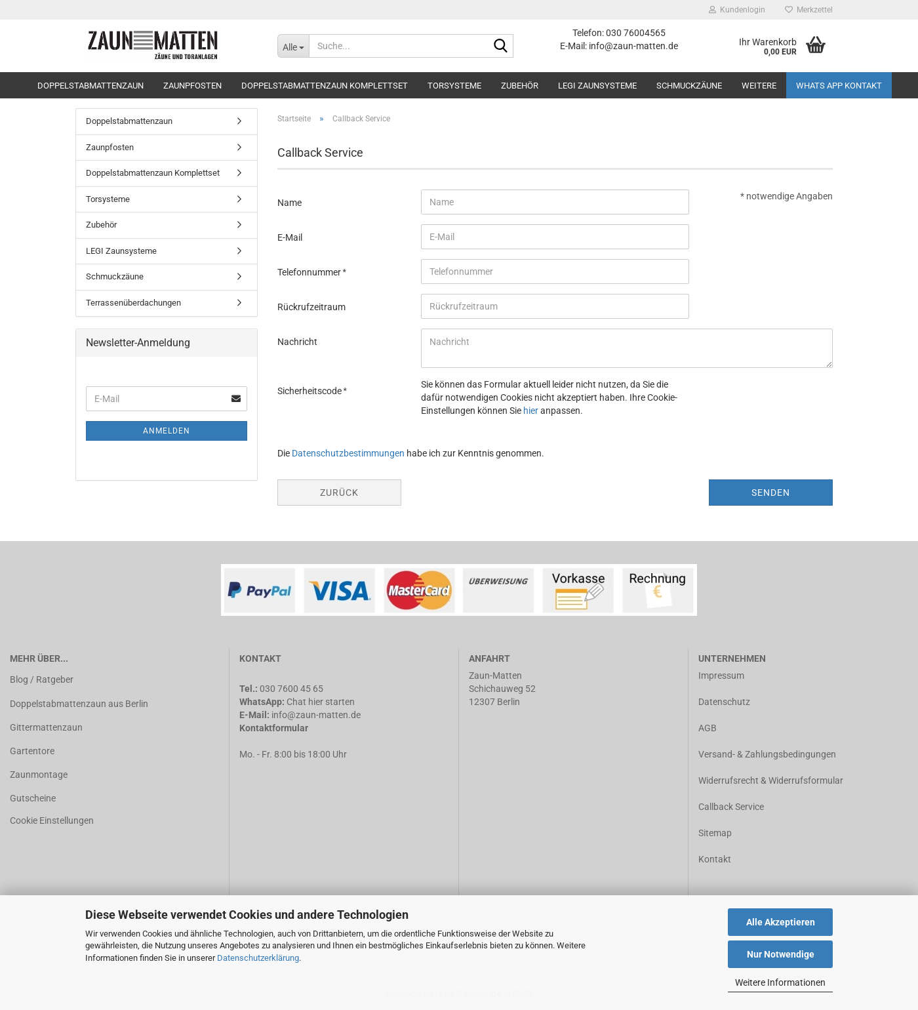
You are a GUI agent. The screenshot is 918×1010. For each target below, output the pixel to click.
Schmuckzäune (689, 86)
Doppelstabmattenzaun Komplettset (324, 86)
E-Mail (289, 237)
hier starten (331, 702)
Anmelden (166, 430)
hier (530, 410)
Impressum (721, 675)
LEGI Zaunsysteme (597, 86)
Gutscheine (33, 798)
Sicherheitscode (310, 391)
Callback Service (731, 806)
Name (289, 202)
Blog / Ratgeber (41, 679)
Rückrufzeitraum (311, 307)
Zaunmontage (39, 774)
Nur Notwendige (780, 954)
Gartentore (32, 751)
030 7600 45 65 (291, 688)
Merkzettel (809, 9)
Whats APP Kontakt (839, 86)
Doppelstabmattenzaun (90, 86)
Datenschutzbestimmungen (348, 453)
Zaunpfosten (192, 86)
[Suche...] (293, 46)
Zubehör (519, 86)
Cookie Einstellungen (52, 820)
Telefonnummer (310, 272)
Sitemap (715, 833)
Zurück (339, 492)
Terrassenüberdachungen (133, 303)
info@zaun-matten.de (316, 715)
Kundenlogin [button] (737, 9)
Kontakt (714, 859)
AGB (707, 728)
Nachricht (297, 341)
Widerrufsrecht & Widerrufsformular (770, 780)
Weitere (759, 86)
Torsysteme (454, 86)
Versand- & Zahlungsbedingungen (767, 754)
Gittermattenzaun (46, 727)
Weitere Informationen (780, 982)
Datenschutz (724, 702)
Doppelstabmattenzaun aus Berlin (79, 703)
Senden (770, 492)
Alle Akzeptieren (780, 922)
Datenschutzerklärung (258, 958)
